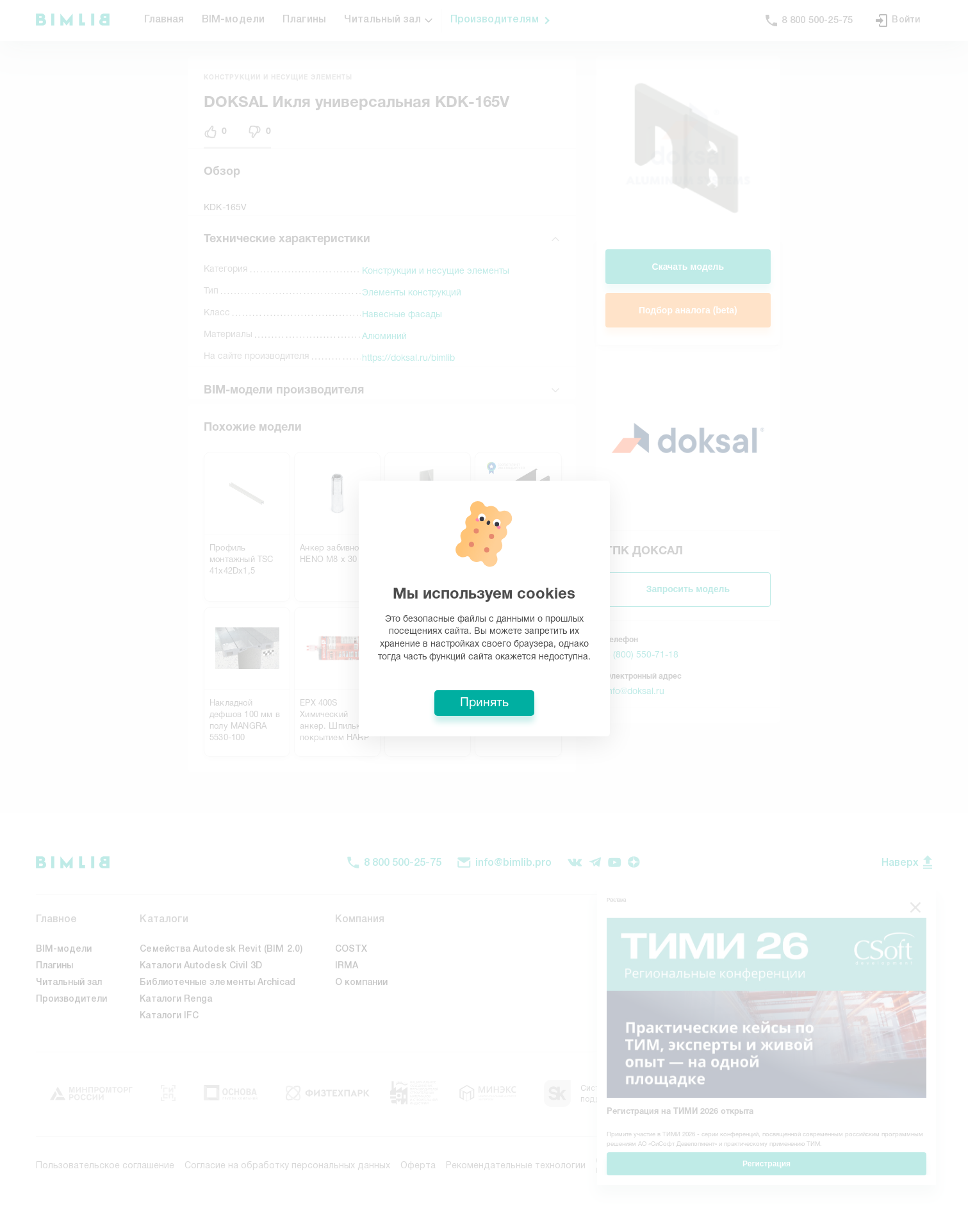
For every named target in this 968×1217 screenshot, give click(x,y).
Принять (484, 703)
